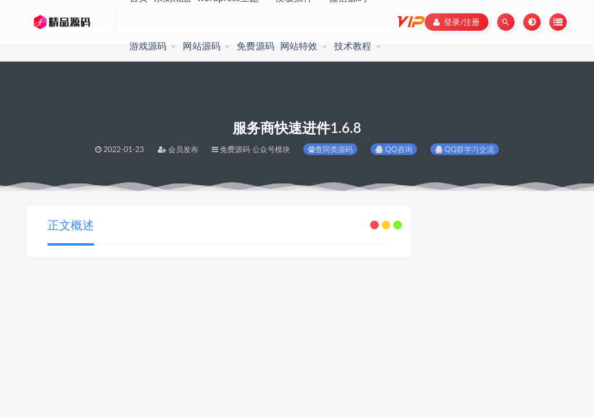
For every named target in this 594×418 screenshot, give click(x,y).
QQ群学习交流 (464, 149)
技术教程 (353, 45)
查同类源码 (330, 149)
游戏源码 (148, 45)
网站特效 (299, 45)
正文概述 (71, 225)
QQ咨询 (393, 149)
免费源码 (255, 45)
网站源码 (201, 45)
